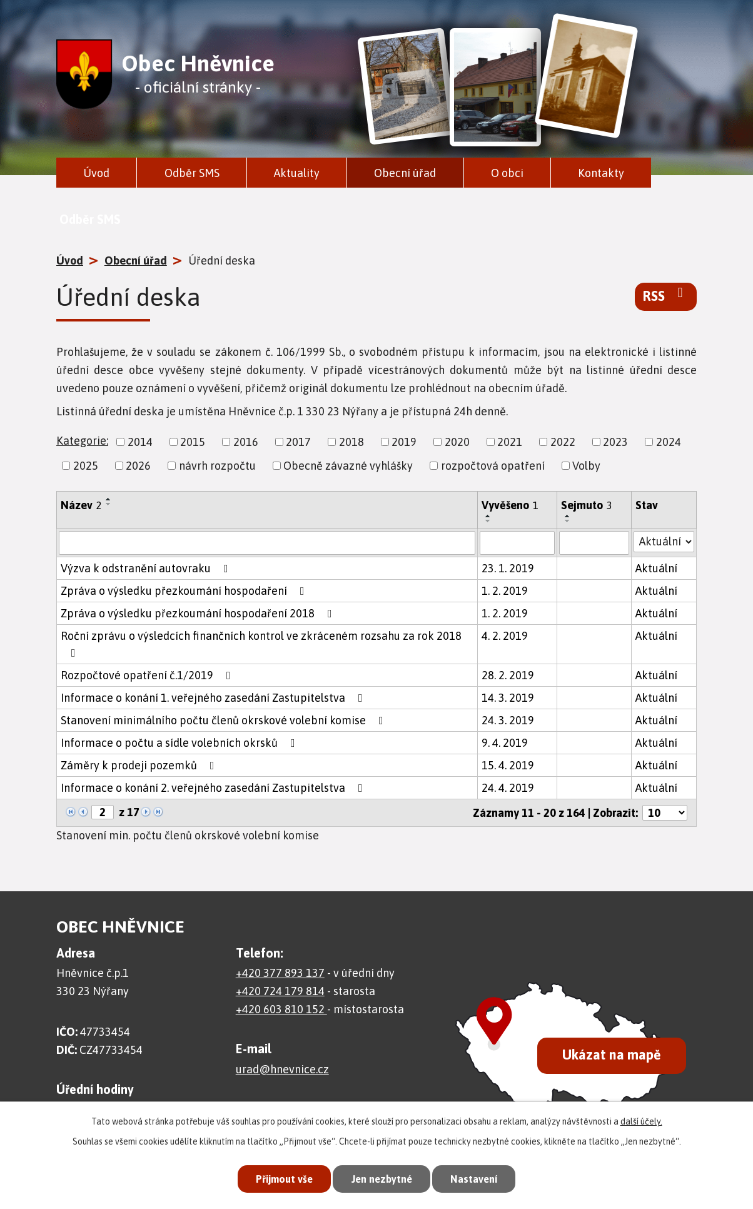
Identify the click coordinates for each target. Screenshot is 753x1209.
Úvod (96, 173)
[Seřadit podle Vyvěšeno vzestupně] (488, 516)
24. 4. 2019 (508, 787)
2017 (298, 441)
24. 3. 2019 (508, 720)
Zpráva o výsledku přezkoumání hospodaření (185, 590)
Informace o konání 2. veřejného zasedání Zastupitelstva (214, 787)
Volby (586, 465)
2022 (562, 441)
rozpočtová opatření (493, 465)
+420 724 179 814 (280, 991)
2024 (668, 441)
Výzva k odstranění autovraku (147, 568)
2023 (615, 441)
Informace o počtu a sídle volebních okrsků (180, 742)
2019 (404, 441)
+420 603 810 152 (281, 1009)
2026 (138, 465)
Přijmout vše (279, 1177)
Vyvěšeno (510, 505)
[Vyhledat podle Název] (267, 543)
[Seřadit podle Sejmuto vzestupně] (568, 516)
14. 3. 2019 (508, 697)
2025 (85, 465)
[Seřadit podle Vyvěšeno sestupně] (488, 521)
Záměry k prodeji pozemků (140, 765)
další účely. (641, 1120)
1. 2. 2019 (505, 590)
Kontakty (601, 173)
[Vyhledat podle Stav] (664, 541)
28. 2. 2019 (508, 675)
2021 (509, 441)
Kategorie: (82, 440)
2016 (245, 441)
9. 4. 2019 (505, 742)
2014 (140, 441)
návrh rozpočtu (217, 465)
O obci (507, 173)
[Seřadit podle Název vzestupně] (109, 499)
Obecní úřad (405, 173)
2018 (351, 441)
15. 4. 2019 (508, 765)
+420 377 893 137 (280, 972)
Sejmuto (586, 505)
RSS (666, 295)
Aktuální (656, 568)
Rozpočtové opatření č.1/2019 (148, 675)
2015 (192, 441)
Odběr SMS (192, 173)
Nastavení (479, 1177)
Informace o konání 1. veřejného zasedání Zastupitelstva (214, 697)
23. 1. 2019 (508, 568)
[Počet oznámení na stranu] (664, 813)
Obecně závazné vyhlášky (348, 465)
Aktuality (297, 173)
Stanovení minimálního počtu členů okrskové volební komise (224, 720)
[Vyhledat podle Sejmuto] (594, 543)
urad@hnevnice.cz (282, 1069)
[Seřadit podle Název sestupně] (109, 504)
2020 (457, 441)
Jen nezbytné (382, 1177)
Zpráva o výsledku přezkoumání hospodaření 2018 (199, 613)
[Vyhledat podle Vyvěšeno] (517, 543)
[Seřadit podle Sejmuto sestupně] (568, 521)
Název (81, 505)
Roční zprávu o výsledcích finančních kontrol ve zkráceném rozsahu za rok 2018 (261, 644)
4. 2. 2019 (505, 635)
